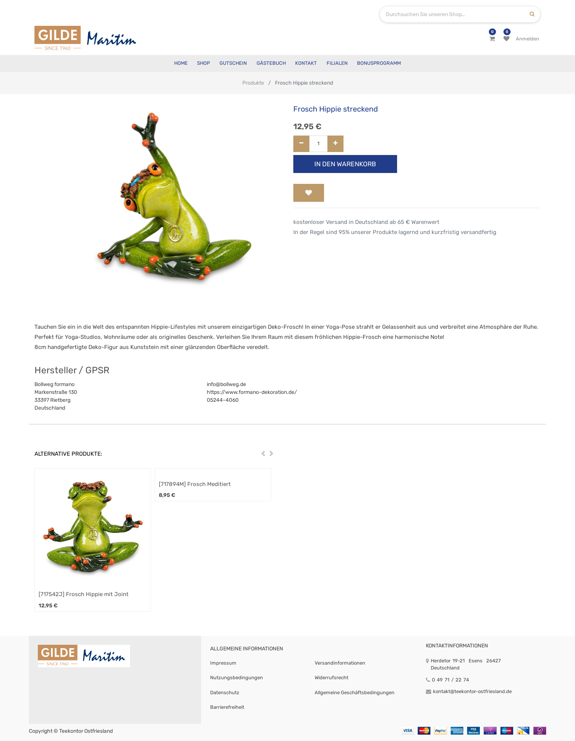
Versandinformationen (340, 663)
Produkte (253, 83)
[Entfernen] (301, 144)
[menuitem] (181, 63)
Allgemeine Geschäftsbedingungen (354, 692)
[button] (308, 193)
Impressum (223, 663)
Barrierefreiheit (227, 707)
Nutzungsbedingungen (236, 677)
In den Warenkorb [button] (345, 164)
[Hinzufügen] (335, 144)
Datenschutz (224, 692)
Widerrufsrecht (331, 677)
